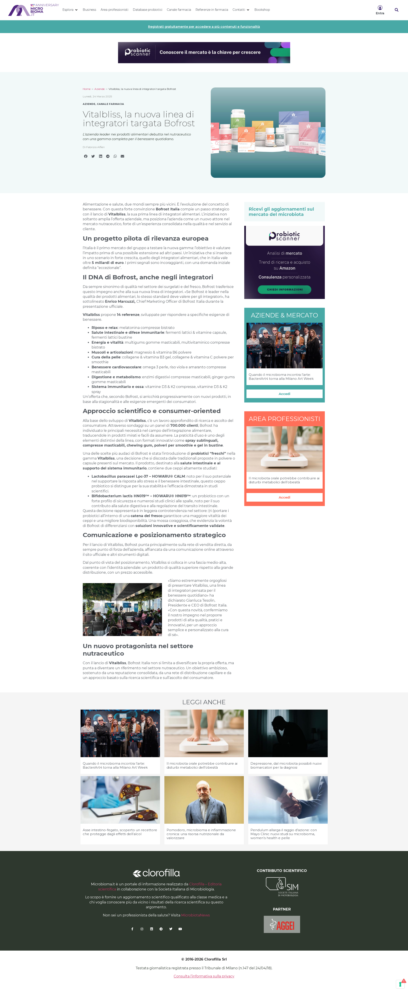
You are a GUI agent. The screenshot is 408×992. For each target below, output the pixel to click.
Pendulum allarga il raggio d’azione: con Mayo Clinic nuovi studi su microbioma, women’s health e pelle (283, 834)
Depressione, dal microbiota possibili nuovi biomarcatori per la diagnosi (286, 765)
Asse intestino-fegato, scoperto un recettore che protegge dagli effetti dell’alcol (120, 832)
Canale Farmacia (110, 104)
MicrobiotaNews (195, 915)
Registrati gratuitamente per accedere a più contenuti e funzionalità (204, 27)
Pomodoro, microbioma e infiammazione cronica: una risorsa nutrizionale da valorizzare (201, 834)
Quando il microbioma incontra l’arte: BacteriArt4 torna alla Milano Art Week (281, 377)
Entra (380, 13)
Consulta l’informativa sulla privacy (204, 976)
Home (86, 89)
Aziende (99, 89)
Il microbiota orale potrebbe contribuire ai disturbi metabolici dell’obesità (284, 480)
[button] (70, 10)
